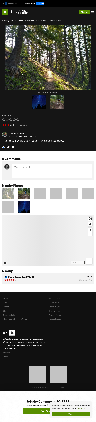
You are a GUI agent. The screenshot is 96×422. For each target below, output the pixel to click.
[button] (3, 147)
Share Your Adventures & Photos (16, 319)
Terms (54, 387)
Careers (6, 357)
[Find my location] (90, 224)
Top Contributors (9, 315)
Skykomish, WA (29, 136)
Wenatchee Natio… (32, 20)
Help (5, 303)
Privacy (61, 387)
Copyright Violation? (48, 92)
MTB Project (54, 303)
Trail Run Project (55, 311)
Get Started (48, 411)
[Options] (89, 261)
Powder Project (55, 315)
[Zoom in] (90, 230)
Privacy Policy (81, 408)
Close (71, 414)
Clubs (5, 311)
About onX (7, 352)
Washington (7, 20)
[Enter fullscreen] (90, 219)
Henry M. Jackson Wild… (52, 20)
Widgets (6, 307)
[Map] (48, 240)
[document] (71, 410)
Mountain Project (55, 298)
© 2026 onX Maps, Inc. (40, 387)
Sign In (84, 12)
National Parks (55, 319)
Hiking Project (54, 307)
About (5, 298)
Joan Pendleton (16, 133)
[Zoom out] (90, 234)
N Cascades (18, 20)
